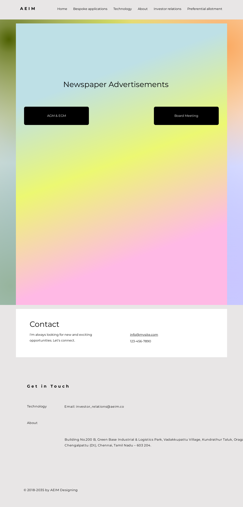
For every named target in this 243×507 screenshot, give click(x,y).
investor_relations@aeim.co (100, 406)
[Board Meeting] (186, 116)
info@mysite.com (144, 335)
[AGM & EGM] (56, 116)
